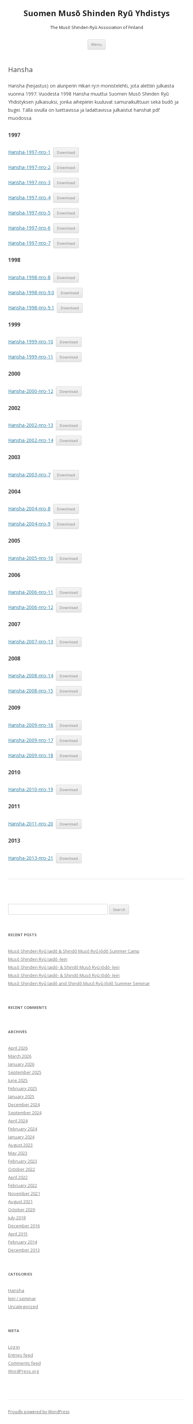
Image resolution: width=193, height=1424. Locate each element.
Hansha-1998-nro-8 (29, 277)
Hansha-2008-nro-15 (30, 690)
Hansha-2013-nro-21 (30, 858)
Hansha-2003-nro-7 (29, 474)
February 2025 (22, 1088)
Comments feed (24, 1363)
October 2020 (21, 1210)
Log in (14, 1347)
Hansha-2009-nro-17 (30, 740)
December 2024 (24, 1104)
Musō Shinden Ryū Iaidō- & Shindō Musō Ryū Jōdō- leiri (64, 967)
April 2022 (18, 1177)
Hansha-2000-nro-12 (30, 391)
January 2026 (21, 1064)
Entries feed (20, 1355)
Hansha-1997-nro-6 (29, 228)
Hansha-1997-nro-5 (29, 212)
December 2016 (24, 1226)
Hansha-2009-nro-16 (30, 725)
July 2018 (17, 1218)
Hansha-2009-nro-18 (30, 755)
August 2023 (20, 1145)
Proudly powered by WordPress (38, 1412)
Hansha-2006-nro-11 (30, 592)
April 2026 (18, 1048)
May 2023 (17, 1153)
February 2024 (22, 1129)
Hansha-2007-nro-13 (30, 641)
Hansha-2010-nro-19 (30, 789)
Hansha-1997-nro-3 (29, 182)
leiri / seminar (22, 1298)
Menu (96, 44)
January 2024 (21, 1137)
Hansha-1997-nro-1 (29, 152)
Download (66, 152)
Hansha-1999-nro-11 (30, 356)
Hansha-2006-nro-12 (30, 607)
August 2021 (20, 1201)
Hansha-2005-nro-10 (30, 558)
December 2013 (24, 1250)
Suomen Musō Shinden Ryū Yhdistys (97, 13)
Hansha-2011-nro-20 (30, 823)
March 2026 (19, 1056)
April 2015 (18, 1234)
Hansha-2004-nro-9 (29, 523)
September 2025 (24, 1072)
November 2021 (24, 1193)
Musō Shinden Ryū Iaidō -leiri (37, 959)
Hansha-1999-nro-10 (30, 341)
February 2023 (22, 1161)
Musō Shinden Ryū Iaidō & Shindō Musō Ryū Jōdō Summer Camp (73, 951)
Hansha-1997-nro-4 (29, 197)
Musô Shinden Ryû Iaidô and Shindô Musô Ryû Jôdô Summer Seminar (79, 983)
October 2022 (21, 1169)
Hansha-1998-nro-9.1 (31, 307)
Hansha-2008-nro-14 (30, 675)
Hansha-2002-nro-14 (30, 440)
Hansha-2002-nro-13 (30, 425)
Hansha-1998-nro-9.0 (31, 292)
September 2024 (24, 1113)
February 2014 (22, 1242)
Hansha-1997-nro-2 (29, 167)
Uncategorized (23, 1306)
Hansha (16, 1290)
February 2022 (22, 1185)
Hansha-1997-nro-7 (29, 243)
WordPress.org (23, 1371)
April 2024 (18, 1121)
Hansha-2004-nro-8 (29, 508)
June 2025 (18, 1080)
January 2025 (21, 1096)
